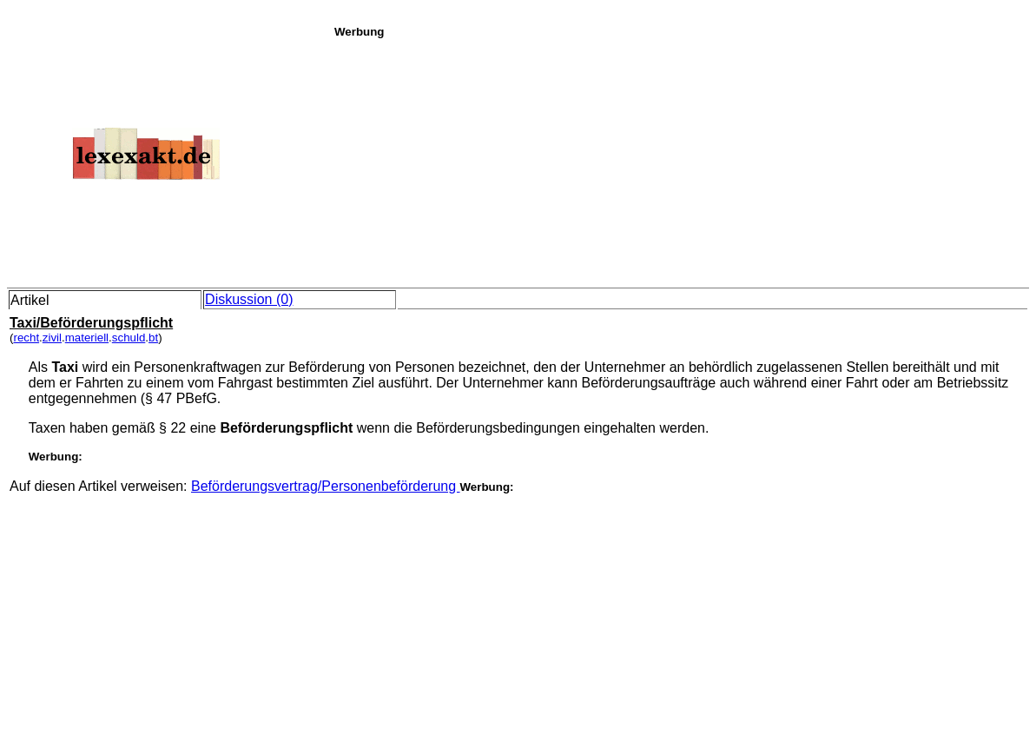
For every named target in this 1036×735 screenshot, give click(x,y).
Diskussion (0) (249, 299)
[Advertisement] (680, 159)
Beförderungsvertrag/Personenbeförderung (325, 486)
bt (153, 337)
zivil (52, 337)
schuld (129, 337)
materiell (87, 337)
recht (26, 337)
